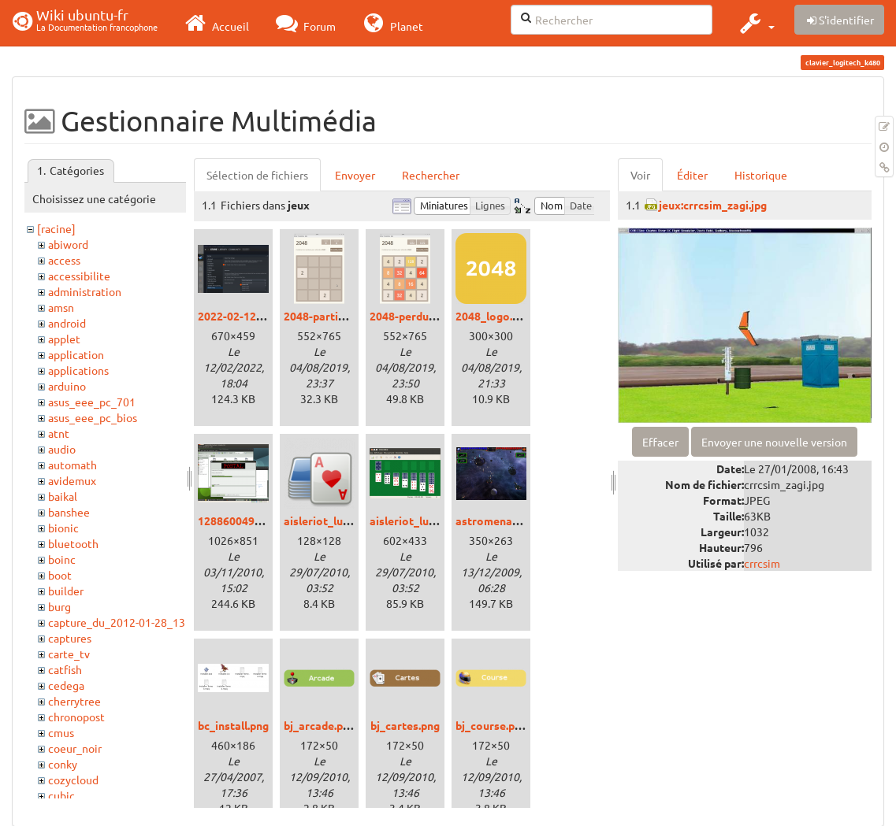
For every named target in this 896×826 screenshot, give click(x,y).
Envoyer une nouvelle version (774, 442)
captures (69, 638)
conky (62, 764)
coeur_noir (75, 748)
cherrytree (74, 701)
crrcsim (762, 563)
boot (60, 575)
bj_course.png (491, 725)
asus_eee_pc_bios (92, 417)
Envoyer (355, 175)
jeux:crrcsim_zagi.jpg (713, 205)
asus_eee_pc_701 (92, 401)
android (67, 323)
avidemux (72, 480)
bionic (63, 527)
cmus (61, 732)
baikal (62, 496)
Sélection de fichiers (257, 175)
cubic (61, 795)
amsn (61, 307)
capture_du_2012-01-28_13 (116, 622)
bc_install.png (233, 725)
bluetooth (73, 543)
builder (66, 590)
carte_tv (69, 653)
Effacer (660, 442)
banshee (69, 512)
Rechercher (430, 175)
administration (84, 291)
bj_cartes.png (405, 725)
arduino (67, 386)
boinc (62, 559)
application (76, 354)
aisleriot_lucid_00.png (340, 520)
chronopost (76, 716)
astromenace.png (500, 520)
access (64, 260)
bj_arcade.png (319, 725)
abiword (68, 244)
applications (78, 370)
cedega (66, 685)
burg (59, 606)
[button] (755, 23)
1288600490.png (240, 520)
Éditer (692, 175)
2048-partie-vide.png (338, 316)
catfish (65, 669)
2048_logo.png (493, 316)
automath (72, 464)
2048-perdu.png (410, 316)
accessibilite (79, 276)
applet (64, 339)
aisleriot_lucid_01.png (426, 520)
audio (62, 449)
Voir (640, 175)
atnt (58, 433)
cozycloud (73, 779)
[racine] (56, 228)
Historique (760, 175)
